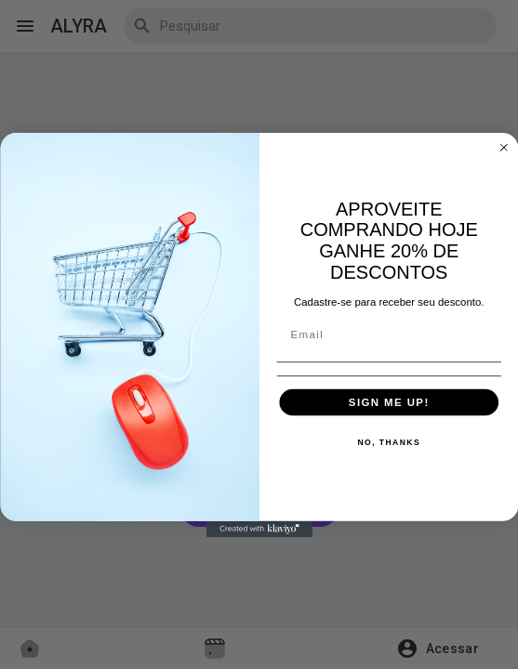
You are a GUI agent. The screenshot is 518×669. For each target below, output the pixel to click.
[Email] (388, 334)
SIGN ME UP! (388, 401)
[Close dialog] (503, 147)
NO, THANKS (388, 442)
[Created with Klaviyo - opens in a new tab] (259, 528)
